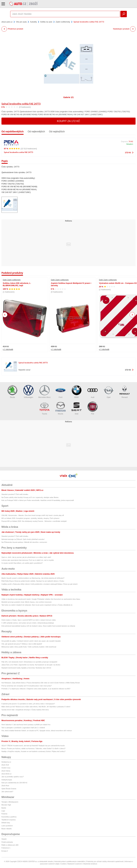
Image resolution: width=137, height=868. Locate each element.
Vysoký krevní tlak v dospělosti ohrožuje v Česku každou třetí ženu (25, 710)
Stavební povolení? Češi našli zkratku (14, 494)
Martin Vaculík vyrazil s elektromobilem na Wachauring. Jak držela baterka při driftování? (32, 578)
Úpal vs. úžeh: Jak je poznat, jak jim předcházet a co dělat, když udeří (26, 557)
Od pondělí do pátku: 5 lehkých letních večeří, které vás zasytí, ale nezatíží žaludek (31, 641)
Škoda (12, 391)
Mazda (60, 408)
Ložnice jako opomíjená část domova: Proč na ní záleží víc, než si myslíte (27, 560)
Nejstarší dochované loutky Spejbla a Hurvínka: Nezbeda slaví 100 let (26, 668)
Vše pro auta (21, 22)
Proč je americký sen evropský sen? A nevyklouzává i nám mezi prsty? (26, 686)
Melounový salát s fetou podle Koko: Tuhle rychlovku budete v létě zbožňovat (28, 647)
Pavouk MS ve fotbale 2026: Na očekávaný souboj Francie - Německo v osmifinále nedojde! (34, 521)
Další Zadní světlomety (12, 280)
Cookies (63, 864)
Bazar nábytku (6, 828)
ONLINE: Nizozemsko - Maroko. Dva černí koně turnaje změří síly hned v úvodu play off (32, 515)
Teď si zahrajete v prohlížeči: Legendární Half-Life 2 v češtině (23, 728)
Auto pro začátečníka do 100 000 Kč (14, 783)
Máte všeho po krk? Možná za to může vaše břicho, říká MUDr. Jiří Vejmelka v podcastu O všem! (35, 707)
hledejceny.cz (6, 762)
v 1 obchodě (8, 349)
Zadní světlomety (63, 22)
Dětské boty (5, 822)
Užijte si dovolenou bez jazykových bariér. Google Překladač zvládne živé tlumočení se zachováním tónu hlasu (40, 599)
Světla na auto (46, 22)
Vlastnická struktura (90, 864)
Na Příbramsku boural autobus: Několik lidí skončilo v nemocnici (24, 542)
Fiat (92, 408)
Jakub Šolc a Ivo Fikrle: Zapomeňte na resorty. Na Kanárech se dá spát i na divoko (30, 665)
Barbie (3, 808)
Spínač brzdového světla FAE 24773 (21, 103)
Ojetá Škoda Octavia (8, 789)
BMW (76, 391)
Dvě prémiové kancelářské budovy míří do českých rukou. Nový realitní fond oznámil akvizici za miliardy (38, 626)
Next (132, 315)
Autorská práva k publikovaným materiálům (69, 861)
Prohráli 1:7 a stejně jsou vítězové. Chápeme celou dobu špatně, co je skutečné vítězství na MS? (35, 689)
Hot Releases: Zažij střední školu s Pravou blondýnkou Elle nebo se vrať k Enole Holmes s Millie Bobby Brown (40, 683)
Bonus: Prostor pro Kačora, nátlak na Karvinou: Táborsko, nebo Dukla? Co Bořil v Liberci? (33, 748)
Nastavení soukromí (74, 864)
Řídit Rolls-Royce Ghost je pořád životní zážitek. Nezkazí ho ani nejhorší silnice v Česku (32, 581)
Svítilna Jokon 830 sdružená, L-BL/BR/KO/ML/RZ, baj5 (17, 284)
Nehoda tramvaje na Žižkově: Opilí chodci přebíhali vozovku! (22, 539)
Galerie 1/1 (68, 97)
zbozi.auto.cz (7, 22)
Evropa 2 (4, 851)
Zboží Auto (5, 785)
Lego (3, 811)
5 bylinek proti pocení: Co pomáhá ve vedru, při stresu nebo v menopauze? (28, 704)
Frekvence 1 (5, 848)
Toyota (44, 408)
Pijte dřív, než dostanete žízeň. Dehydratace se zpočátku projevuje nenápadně (29, 662)
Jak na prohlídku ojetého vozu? (12, 777)
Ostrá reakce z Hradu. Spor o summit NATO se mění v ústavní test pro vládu (28, 620)
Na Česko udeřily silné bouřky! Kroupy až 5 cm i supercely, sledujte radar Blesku (30, 497)
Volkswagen (28, 391)
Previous (4, 314)
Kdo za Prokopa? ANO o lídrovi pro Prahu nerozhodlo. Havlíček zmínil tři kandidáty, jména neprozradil (37, 500)
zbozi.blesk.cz (6, 774)
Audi (92, 391)
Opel (108, 391)
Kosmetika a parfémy (8, 817)
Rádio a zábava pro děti (9, 845)
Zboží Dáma (5, 771)
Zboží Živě (5, 765)
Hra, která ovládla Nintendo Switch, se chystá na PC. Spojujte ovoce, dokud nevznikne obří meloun (36, 730)
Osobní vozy (5, 768)
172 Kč (128, 152)
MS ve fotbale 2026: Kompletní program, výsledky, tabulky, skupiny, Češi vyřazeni (30, 518)
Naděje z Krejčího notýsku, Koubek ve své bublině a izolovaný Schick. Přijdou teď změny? (33, 751)
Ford (60, 391)
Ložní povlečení (7, 826)
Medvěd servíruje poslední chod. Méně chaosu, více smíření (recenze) (26, 602)
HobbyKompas (6, 780)
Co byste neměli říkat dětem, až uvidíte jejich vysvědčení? (22, 563)
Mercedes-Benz (44, 391)
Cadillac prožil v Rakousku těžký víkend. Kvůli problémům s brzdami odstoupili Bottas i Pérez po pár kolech (39, 584)
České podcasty (7, 842)
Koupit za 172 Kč (68, 121)
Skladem (129, 144)
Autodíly (33, 22)
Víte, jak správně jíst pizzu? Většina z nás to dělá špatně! (21, 644)
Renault (125, 391)
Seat (76, 408)
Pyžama (4, 814)
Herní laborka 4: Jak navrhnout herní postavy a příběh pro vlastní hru (25, 724)
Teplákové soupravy (8, 820)
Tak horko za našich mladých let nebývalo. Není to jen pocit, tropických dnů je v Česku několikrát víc (36, 605)
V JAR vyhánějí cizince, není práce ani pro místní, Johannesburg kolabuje (27, 623)
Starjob (4, 839)
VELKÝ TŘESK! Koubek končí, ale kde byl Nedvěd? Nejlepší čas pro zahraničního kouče (33, 745)
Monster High (6, 805)
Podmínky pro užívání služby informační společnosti (104, 861)
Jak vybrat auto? (7, 791)
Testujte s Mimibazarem (9, 802)
